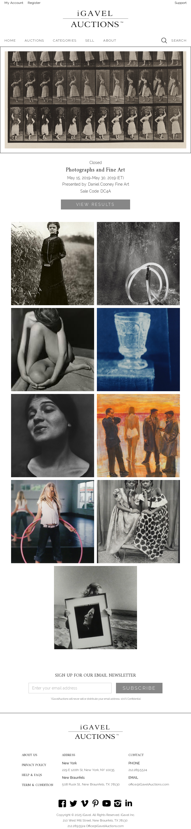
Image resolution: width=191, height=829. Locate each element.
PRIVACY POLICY (34, 765)
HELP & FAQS (32, 775)
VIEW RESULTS (95, 204)
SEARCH (179, 40)
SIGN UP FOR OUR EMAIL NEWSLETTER (95, 675)
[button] (34, 40)
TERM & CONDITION (37, 785)
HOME (10, 40)
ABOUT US (29, 755)
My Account (13, 3)
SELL (89, 40)
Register (34, 3)
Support (181, 3)
